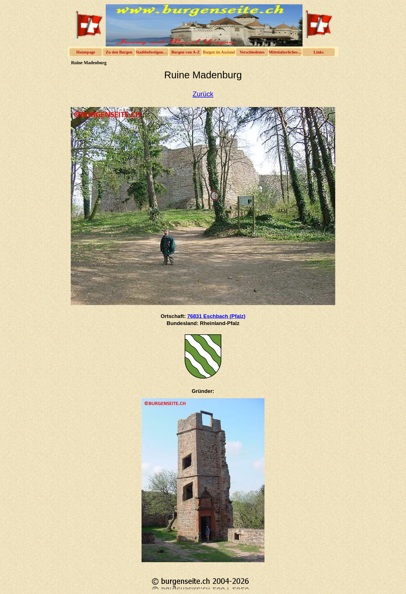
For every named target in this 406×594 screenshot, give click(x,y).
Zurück (203, 94)
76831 (216, 316)
